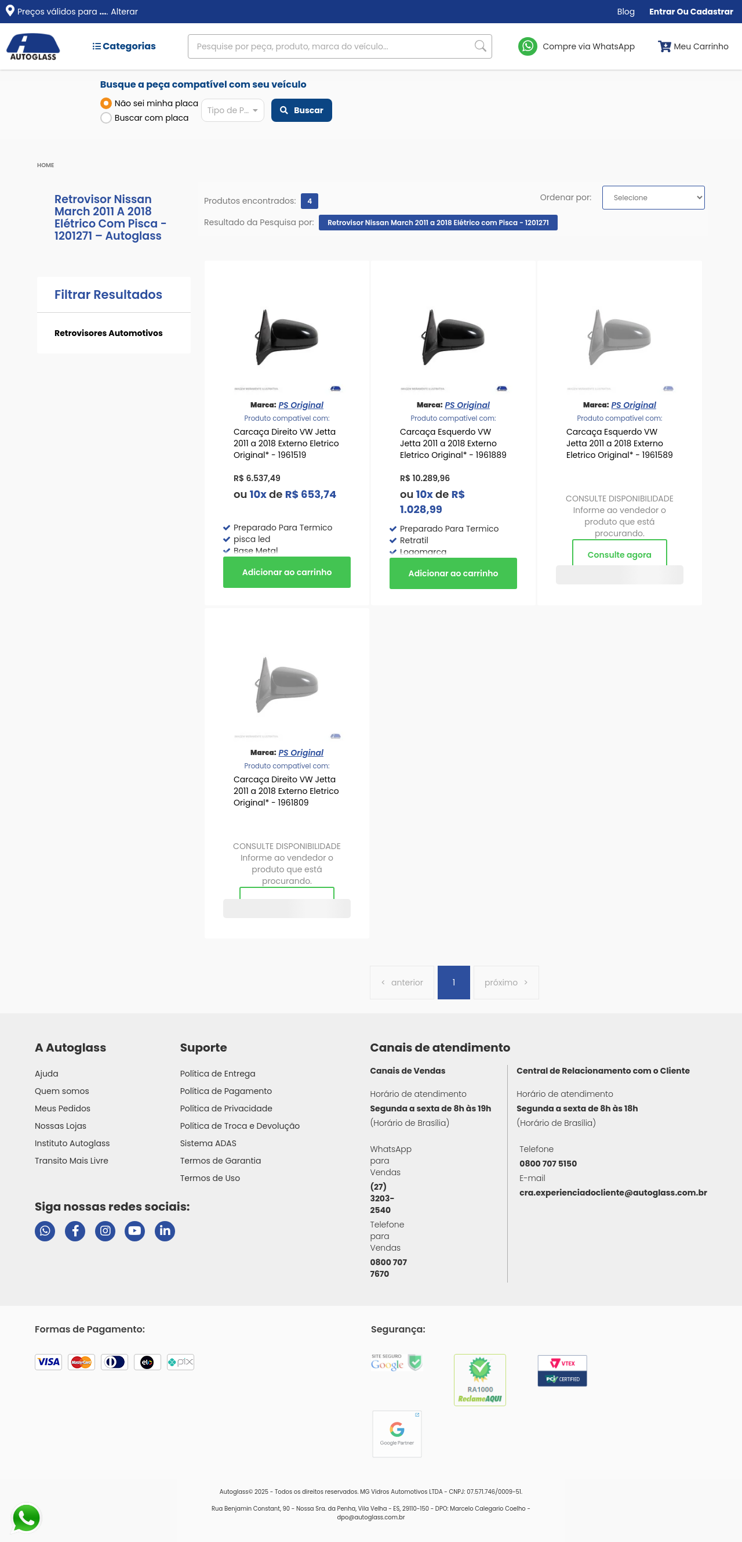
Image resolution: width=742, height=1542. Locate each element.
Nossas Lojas (60, 1126)
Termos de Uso (210, 1178)
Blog (626, 11)
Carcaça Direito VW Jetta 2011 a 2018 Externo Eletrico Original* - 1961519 (286, 443)
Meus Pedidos (62, 1108)
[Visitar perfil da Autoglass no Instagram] (105, 1231)
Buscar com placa (144, 118)
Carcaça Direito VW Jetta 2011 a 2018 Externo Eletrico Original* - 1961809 (286, 791)
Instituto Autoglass (72, 1143)
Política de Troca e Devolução (240, 1126)
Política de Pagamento (226, 1091)
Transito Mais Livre (71, 1161)
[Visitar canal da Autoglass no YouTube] (135, 1231)
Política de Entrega (218, 1073)
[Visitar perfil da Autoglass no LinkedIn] (165, 1231)
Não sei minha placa (149, 103)
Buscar (301, 110)
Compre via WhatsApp (589, 46)
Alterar (124, 11)
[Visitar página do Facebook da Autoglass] (75, 1231)
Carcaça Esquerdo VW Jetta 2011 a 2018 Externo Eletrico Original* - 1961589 (619, 443)
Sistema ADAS (208, 1143)
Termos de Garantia (220, 1161)
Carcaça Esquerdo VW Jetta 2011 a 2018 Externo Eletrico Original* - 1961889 (453, 443)
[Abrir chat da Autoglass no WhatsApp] (45, 1231)
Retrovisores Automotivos (108, 333)
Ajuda (47, 1073)
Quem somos (62, 1091)
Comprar (287, 572)
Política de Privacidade (226, 1108)
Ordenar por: (565, 197)
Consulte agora (620, 555)
